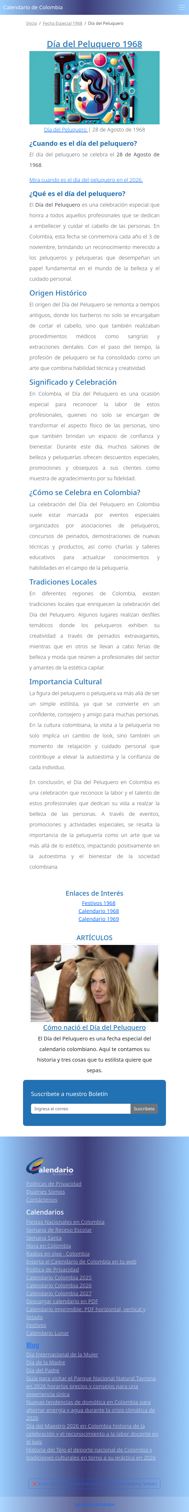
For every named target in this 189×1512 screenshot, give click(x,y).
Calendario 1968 (99, 911)
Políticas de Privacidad (54, 1183)
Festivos (36, 1325)
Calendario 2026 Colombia (94, 1504)
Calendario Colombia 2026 (59, 1285)
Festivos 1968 (98, 903)
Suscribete (144, 1109)
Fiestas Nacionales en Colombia (65, 1221)
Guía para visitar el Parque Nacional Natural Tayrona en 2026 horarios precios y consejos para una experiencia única (91, 1386)
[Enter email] (81, 1109)
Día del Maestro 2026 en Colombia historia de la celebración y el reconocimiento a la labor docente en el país (92, 1433)
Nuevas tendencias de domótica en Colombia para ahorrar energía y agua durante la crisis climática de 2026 (90, 1410)
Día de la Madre (45, 1362)
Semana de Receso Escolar (59, 1229)
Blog (32, 1345)
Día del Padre (42, 1370)
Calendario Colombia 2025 (59, 1277)
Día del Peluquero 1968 (94, 44)
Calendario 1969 (99, 918)
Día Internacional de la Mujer (62, 1354)
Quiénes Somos (45, 1191)
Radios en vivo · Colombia (58, 1253)
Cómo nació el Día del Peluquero (94, 1027)
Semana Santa (44, 1237)
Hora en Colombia (48, 1245)
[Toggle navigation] (182, 7)
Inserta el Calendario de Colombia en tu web (81, 1261)
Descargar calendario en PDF (62, 1301)
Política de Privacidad (52, 1269)
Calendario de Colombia (33, 7)
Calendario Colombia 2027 (59, 1293)
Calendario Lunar (47, 1333)
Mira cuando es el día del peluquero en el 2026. (86, 179)
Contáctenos (41, 1199)
